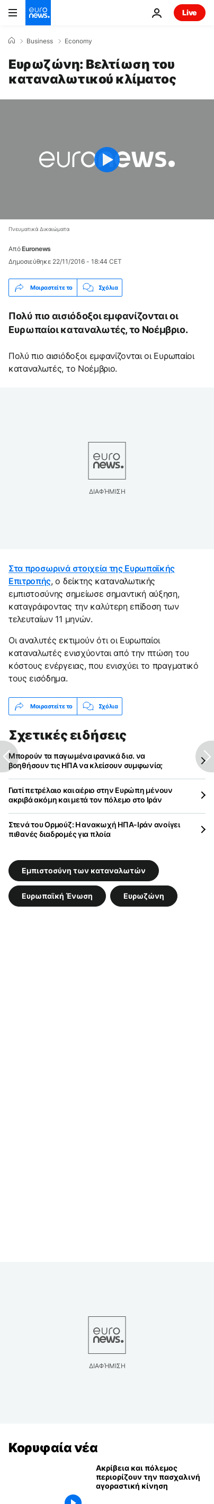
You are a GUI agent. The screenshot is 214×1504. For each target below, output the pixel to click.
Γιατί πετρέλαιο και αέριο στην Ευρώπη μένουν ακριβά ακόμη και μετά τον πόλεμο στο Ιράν (90, 795)
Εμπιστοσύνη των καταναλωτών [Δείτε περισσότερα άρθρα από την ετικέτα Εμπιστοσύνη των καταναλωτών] (84, 870)
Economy (78, 41)
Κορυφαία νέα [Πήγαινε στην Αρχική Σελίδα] (52, 1447)
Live (189, 12)
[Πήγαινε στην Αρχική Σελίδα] (38, 12)
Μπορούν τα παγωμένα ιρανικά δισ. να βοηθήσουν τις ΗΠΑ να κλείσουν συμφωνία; (85, 760)
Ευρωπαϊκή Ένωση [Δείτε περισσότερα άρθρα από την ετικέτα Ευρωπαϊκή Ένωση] (57, 895)
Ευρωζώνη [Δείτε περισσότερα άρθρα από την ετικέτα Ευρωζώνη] (143, 895)
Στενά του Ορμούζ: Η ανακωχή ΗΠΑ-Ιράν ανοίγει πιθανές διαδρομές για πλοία (94, 829)
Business (39, 41)
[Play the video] (107, 159)
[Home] (11, 40)
